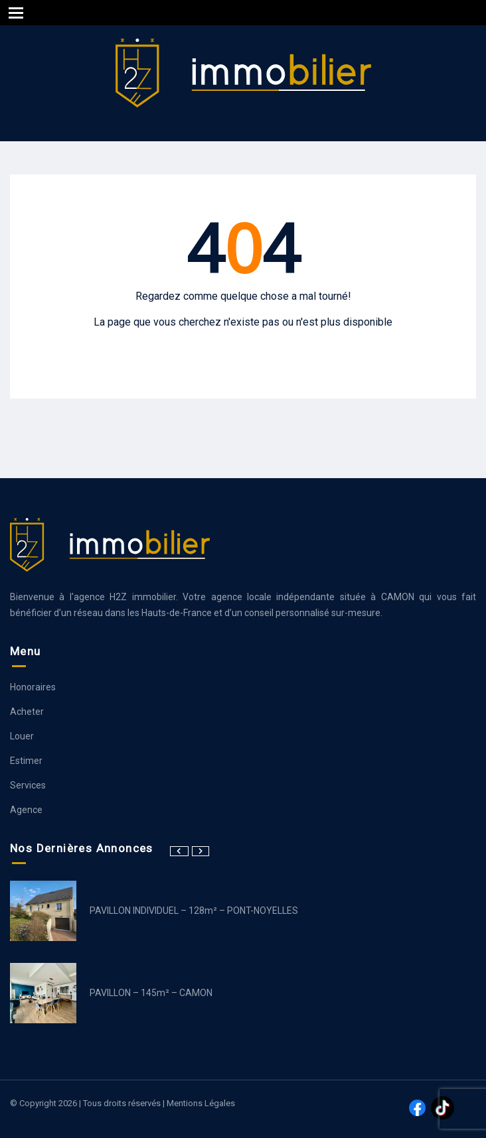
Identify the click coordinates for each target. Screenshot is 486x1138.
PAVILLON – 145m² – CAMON (151, 992)
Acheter (27, 711)
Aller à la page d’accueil (243, 348)
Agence (26, 809)
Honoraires (33, 687)
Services (28, 785)
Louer (22, 736)
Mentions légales (201, 1103)
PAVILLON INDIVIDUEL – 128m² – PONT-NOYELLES (194, 910)
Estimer (26, 760)
